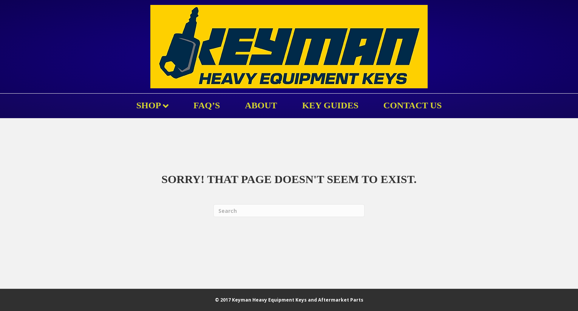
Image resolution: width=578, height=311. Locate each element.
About (261, 105)
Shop (148, 105)
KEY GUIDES (330, 105)
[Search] (289, 210)
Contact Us (412, 105)
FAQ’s (206, 105)
